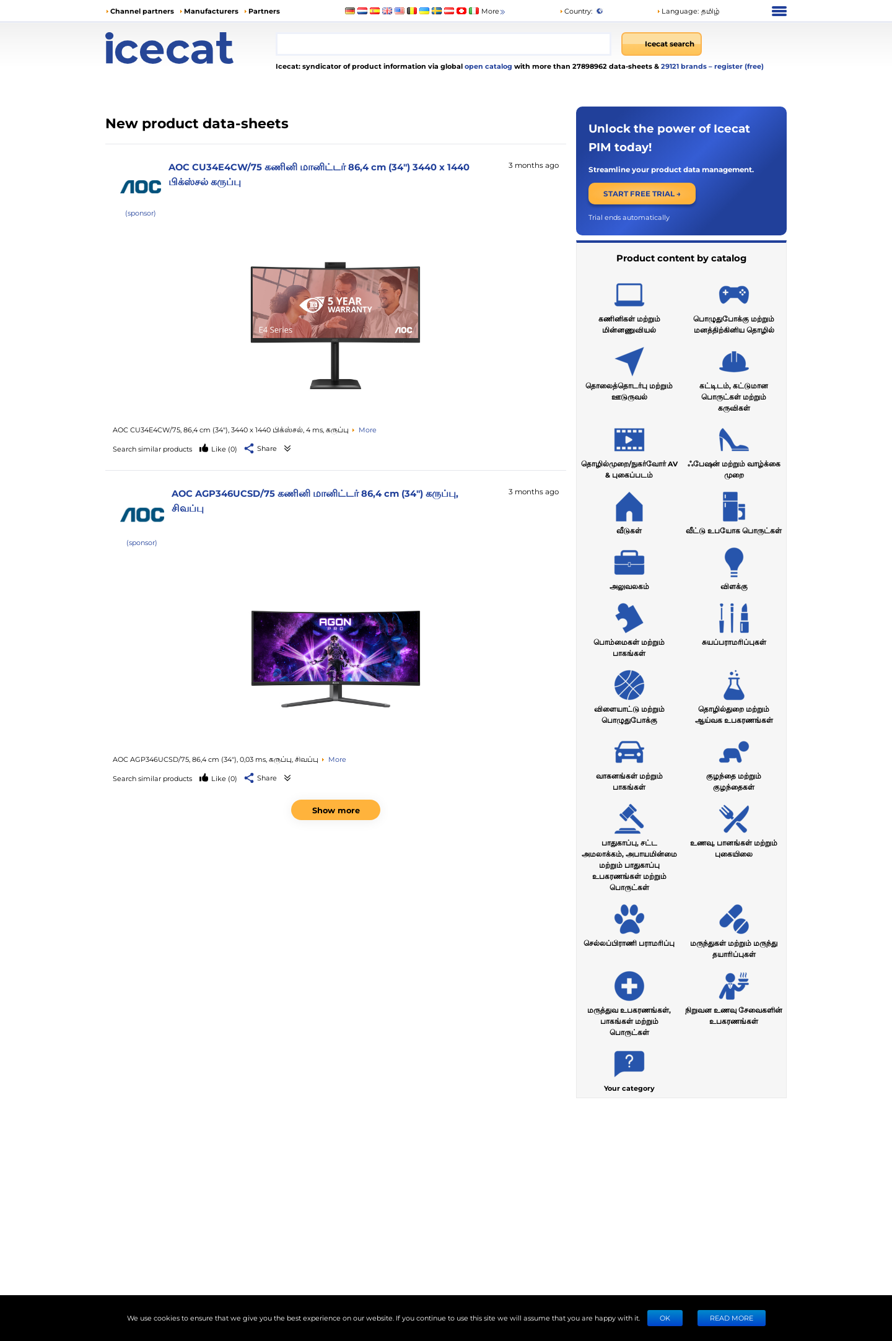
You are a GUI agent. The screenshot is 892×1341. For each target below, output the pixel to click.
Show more (336, 810)
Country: (575, 10)
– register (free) (736, 66)
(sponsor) (140, 212)
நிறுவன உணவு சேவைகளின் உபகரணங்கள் (733, 996)
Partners (264, 10)
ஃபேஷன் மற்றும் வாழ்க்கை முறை (734, 449)
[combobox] (443, 44)
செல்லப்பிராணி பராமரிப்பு (629, 923)
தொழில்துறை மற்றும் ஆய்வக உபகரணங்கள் (734, 694)
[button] (260, 449)
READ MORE (731, 1317)
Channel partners (142, 10)
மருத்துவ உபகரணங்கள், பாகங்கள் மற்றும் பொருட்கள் (629, 1002)
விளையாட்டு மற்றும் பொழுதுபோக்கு (629, 694)
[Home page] (190, 48)
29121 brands (685, 66)
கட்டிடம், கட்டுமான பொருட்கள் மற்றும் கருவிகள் (733, 377)
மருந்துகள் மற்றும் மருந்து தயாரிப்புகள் (733, 929)
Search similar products (152, 448)
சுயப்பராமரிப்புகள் (734, 622)
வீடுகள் (629, 511)
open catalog (487, 66)
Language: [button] (678, 10)
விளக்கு (734, 567)
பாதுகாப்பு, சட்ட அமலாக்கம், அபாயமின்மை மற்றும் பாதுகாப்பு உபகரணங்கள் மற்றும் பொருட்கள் (629, 845)
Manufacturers (211, 10)
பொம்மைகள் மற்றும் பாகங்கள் (629, 628)
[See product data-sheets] (336, 326)
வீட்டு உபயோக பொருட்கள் (734, 511)
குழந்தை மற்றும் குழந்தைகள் (733, 761)
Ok (665, 1317)
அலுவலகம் (629, 567)
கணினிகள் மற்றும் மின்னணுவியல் (629, 304)
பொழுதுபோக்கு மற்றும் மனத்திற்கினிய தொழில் (733, 304)
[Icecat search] (661, 44)
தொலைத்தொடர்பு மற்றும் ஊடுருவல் (629, 371)
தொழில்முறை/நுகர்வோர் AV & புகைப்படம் (629, 449)
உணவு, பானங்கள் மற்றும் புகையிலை (733, 828)
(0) (224, 449)
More (494, 11)
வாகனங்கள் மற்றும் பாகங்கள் (629, 761)
